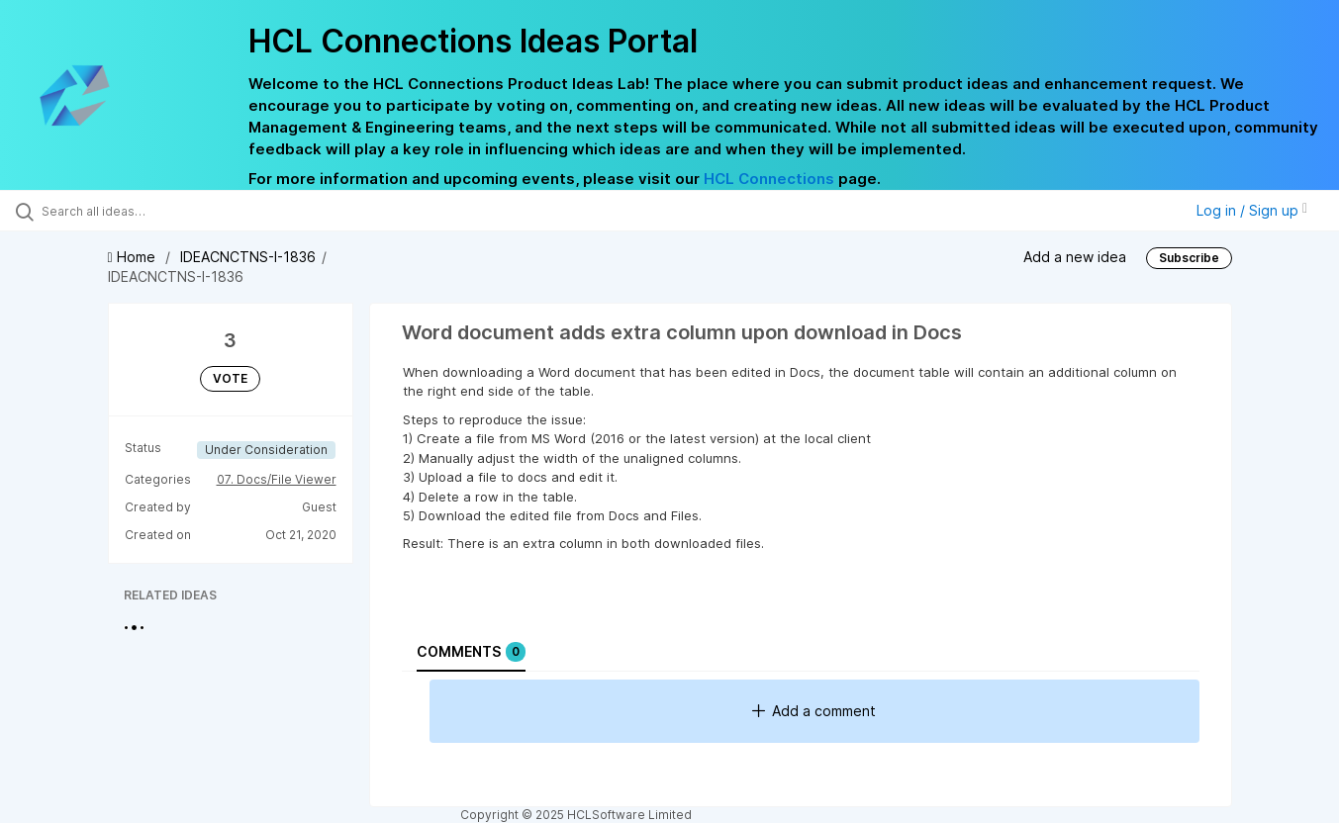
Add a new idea (1074, 256)
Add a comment (814, 710)
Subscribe (1189, 257)
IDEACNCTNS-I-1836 (248, 256)
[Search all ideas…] (159, 211)
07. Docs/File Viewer (276, 479)
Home (133, 256)
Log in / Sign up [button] (1251, 210)
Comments (471, 652)
